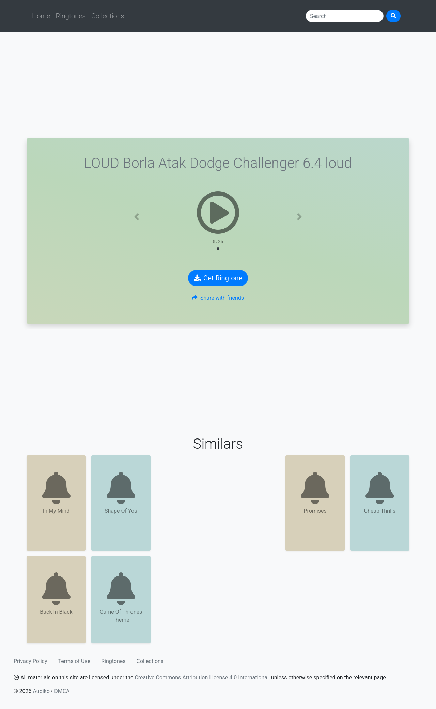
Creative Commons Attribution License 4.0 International (201, 677)
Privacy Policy (30, 661)
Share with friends (218, 298)
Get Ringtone (218, 278)
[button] (136, 216)
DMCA (61, 691)
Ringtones (70, 16)
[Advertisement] (218, 85)
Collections (107, 16)
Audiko (41, 691)
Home (41, 16)
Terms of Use (74, 661)
